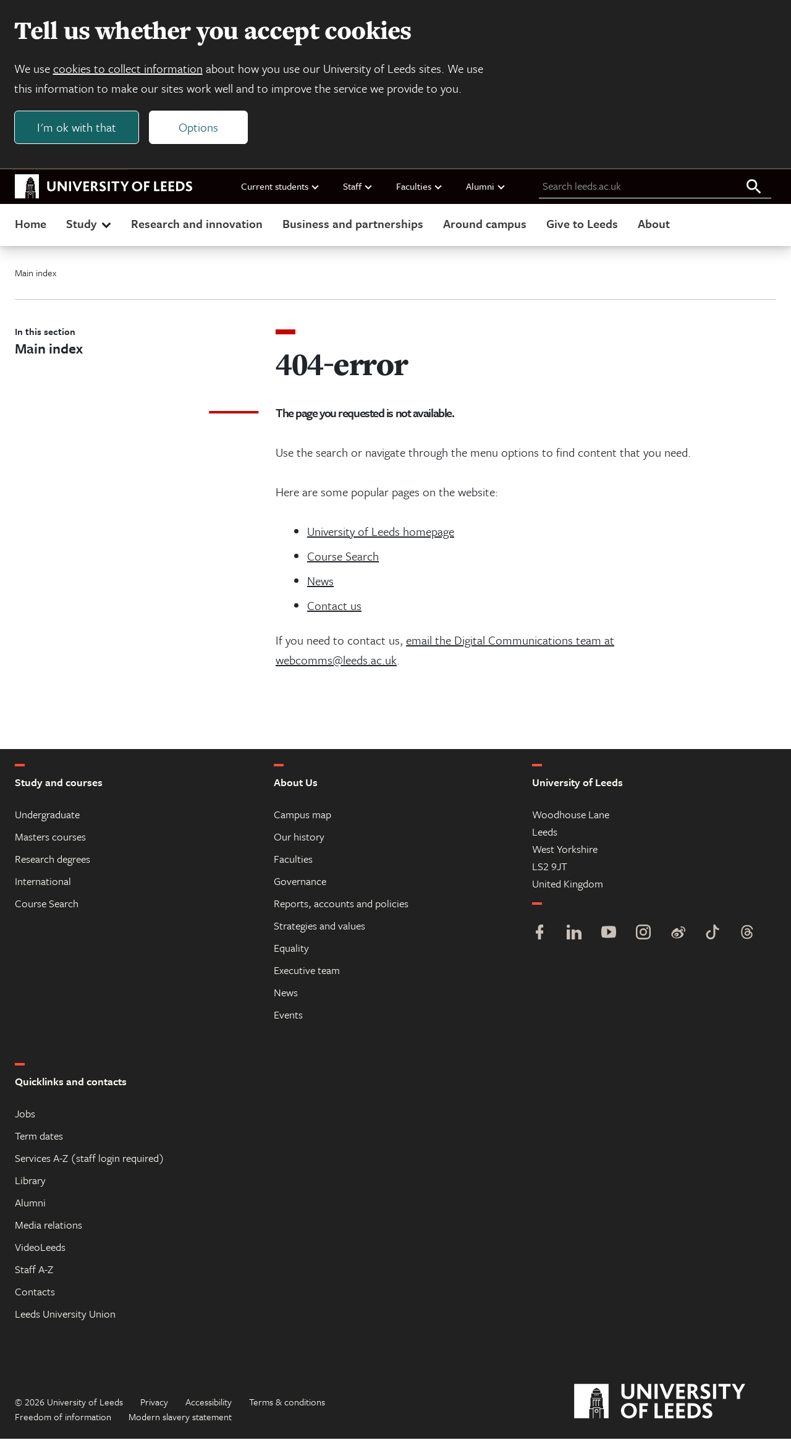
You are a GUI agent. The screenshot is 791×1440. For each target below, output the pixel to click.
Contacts (35, 1292)
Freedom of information (63, 1418)
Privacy (154, 1403)
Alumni (486, 187)
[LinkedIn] (574, 934)
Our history (299, 837)
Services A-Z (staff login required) (89, 1159)
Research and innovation (197, 224)
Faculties (419, 187)
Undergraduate (47, 815)
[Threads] (747, 934)
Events (288, 1015)
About (654, 224)
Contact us (334, 606)
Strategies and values (319, 926)
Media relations (48, 1226)
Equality (291, 949)
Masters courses (50, 837)
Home (30, 224)
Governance (300, 882)
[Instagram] (643, 934)
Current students (280, 187)
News (320, 582)
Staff (358, 187)
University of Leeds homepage (380, 532)
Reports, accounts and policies (341, 904)
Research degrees (52, 860)
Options (199, 127)
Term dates (39, 1137)
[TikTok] (712, 934)
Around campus (485, 224)
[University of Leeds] (675, 1403)
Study (90, 224)
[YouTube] (609, 934)
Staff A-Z (34, 1270)
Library (30, 1181)
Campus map (302, 815)
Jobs (25, 1114)
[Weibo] (678, 934)
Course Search (343, 557)
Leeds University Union (65, 1315)
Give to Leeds (582, 224)
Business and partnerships (352, 224)
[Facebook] (539, 934)
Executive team (307, 971)
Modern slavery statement (180, 1418)
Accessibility (208, 1403)
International (43, 882)
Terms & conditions (287, 1403)
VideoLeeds (40, 1248)
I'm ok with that (77, 127)
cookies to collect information (128, 69)
